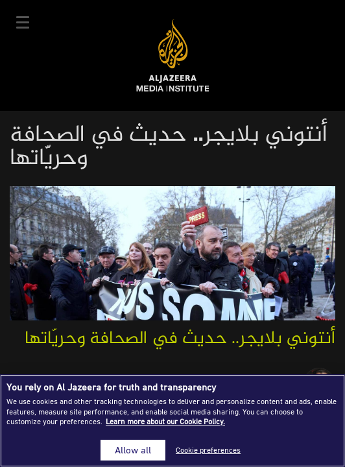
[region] (172, 420)
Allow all (133, 449)
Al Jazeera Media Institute (173, 55)
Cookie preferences (208, 450)
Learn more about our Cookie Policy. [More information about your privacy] (165, 421)
